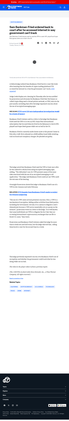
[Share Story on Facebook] (38, 43)
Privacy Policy (6, 413)
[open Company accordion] (34, 401)
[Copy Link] (58, 43)
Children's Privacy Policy (38, 413)
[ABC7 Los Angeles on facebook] (4, 407)
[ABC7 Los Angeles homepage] (14, 7)
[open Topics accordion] (34, 388)
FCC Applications (35, 415)
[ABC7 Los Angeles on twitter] (8, 407)
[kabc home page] (6, 381)
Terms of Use (6, 415)
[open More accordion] (34, 396)
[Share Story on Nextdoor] (50, 43)
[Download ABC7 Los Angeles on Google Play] (61, 406)
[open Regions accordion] (34, 392)
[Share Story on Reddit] (46, 43)
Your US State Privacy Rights (51, 413)
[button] (3, 7)
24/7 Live (26, 7)
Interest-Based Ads (14, 415)
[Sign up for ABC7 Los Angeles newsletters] (17, 407)
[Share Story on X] (42, 43)
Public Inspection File (25, 415)
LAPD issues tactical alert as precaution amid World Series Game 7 (34, 2)
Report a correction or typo (16, 279)
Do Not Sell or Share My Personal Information (20, 413)
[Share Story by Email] (54, 43)
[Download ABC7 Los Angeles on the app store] (52, 406)
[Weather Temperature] (55, 7)
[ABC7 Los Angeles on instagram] (13, 407)
